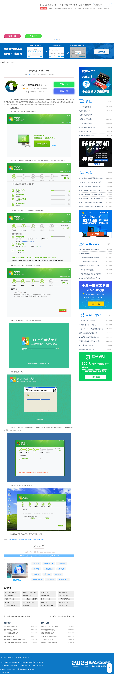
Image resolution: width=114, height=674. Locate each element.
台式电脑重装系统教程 (47, 639)
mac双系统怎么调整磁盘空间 (83, 8)
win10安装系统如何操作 (86, 345)
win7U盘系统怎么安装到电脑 (88, 261)
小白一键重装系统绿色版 (12, 592)
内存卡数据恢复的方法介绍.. (49, 630)
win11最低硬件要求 (28, 602)
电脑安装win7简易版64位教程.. (50, 626)
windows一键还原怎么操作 (49, 636)
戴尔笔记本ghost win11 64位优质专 (90, 186)
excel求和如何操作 (85, 107)
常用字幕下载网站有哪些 (87, 127)
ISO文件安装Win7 (85, 253)
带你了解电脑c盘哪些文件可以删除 (19, 616)
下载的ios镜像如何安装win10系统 (89, 341)
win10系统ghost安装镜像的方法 (89, 337)
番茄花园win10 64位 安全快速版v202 (91, 207)
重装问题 (47, 574)
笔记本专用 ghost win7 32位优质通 (90, 182)
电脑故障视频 (37, 579)
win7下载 (36, 569)
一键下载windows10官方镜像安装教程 (91, 329)
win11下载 (61, 564)
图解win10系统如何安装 (86, 349)
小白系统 (18, 669)
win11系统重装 (63, 605)
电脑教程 (77, 5)
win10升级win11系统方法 (87, 321)
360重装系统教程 (38, 539)
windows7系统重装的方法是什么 (89, 278)
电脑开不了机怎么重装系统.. (49, 642)
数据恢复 (36, 574)
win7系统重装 (45, 595)
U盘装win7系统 (9, 599)
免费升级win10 (45, 592)
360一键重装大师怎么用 (11, 633)
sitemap (18, 657)
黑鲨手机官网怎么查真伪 (87, 135)
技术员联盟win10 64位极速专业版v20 (91, 190)
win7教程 (61, 569)
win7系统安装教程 (64, 599)
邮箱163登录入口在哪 (10, 630)
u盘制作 (51, 8)
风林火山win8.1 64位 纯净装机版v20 (90, 202)
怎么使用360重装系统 (25, 539)
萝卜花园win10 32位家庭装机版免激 (90, 194)
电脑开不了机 (27, 595)
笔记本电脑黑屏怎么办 (47, 633)
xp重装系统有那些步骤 (10, 626)
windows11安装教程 (11, 605)
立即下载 (64, 84)
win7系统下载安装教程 (86, 270)
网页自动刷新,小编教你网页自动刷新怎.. (16, 639)
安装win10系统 (45, 599)
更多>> (109, 101)
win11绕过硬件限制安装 (30, 599)
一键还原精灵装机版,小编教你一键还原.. (16, 642)
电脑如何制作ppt (84, 111)
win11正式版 (63, 592)
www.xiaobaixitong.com (47, 552)
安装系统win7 (9, 595)
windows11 (26, 605)
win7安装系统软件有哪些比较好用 (90, 274)
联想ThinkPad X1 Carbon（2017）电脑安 (91, 266)
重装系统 (106, 8)
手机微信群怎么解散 (85, 123)
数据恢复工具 (48, 564)
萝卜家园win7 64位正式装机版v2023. (91, 178)
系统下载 (68, 5)
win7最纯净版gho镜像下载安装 (89, 257)
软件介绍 (58, 5)
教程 (12, 62)
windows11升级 (9, 602)
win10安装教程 (98, 8)
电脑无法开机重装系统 (29, 592)
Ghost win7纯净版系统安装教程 (89, 249)
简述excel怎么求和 (85, 131)
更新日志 (26, 657)
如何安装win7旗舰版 (61, 8)
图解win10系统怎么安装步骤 (88, 333)
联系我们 (11, 657)
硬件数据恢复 (63, 579)
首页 (42, 5)
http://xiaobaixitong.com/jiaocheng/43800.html (44, 556)
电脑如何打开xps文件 (86, 119)
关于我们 (3, 657)
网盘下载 (64, 91)
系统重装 (17, 580)
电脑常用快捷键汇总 (85, 115)
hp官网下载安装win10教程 (87, 325)
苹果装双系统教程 (9, 636)
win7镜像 (71, 8)
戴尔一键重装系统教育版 (48, 605)
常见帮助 (87, 5)
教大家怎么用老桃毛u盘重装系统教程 (64, 616)
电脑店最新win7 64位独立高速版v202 (91, 198)
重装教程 (49, 5)
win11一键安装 (63, 602)
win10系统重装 (63, 595)
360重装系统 (13, 539)
